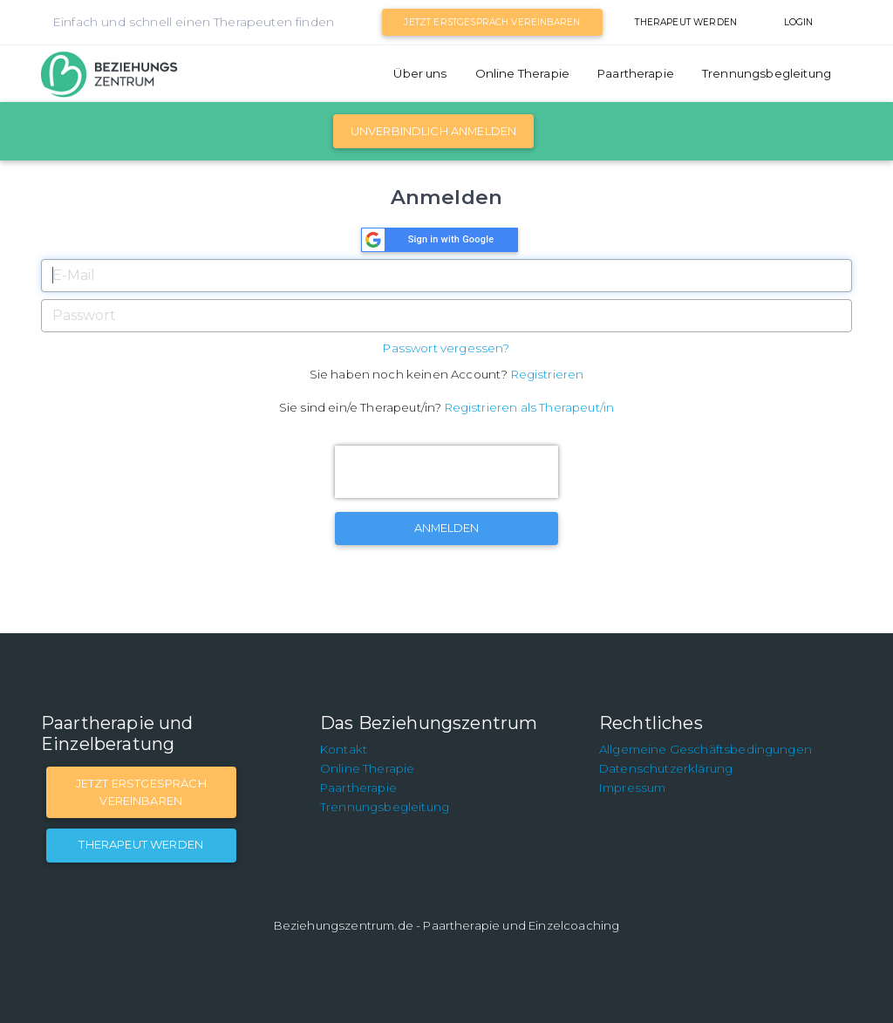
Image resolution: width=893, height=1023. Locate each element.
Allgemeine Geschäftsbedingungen (705, 749)
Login (799, 22)
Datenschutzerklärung (666, 768)
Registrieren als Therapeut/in (530, 407)
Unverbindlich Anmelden (434, 131)
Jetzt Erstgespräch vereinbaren (492, 22)
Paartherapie (635, 73)
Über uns (419, 73)
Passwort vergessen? (446, 348)
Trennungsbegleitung (766, 73)
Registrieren (547, 374)
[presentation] (446, 472)
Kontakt (343, 749)
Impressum (632, 788)
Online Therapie (522, 73)
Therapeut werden (686, 22)
